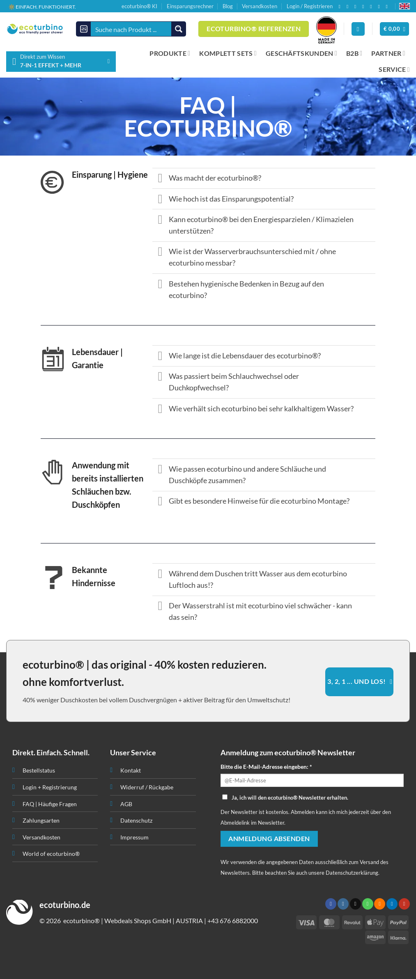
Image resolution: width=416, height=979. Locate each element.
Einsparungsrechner (190, 6)
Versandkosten (259, 6)
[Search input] (131, 29)
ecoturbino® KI (139, 6)
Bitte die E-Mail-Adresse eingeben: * (266, 766)
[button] (394, 29)
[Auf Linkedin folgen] (380, 6)
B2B (354, 53)
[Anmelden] (358, 29)
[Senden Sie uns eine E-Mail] (356, 6)
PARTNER (388, 53)
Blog (228, 6)
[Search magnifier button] (178, 29)
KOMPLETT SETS (228, 53)
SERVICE (394, 69)
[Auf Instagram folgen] (349, 6)
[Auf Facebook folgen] (340, 6)
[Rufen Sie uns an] (364, 6)
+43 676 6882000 (232, 920)
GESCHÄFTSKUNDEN (301, 53)
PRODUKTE (169, 53)
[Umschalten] (160, 179)
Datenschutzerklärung (352, 872)
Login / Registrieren (310, 6)
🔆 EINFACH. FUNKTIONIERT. (42, 6)
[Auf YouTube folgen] (388, 6)
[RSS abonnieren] (372, 6)
